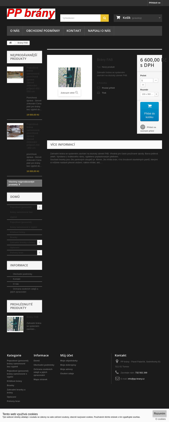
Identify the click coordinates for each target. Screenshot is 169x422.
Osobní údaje (67, 373)
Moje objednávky (69, 360)
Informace (19, 265)
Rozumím (159, 413)
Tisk (104, 93)
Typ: (99, 67)
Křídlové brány (17, 232)
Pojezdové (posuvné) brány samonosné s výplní (23, 224)
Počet (143, 75)
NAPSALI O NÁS (99, 31)
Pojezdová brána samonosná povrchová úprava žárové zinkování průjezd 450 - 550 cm (34, 79)
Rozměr (144, 89)
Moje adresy (66, 369)
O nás (14, 31)
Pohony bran (16, 252)
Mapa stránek (40, 379)
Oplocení (14, 247)
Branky (13, 237)
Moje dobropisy (68, 365)
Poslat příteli (108, 88)
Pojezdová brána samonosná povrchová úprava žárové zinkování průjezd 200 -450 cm (33, 136)
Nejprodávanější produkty (23, 57)
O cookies (160, 419)
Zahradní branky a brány (22, 242)
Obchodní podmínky (43, 31)
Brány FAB (32, 316)
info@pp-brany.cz (136, 379)
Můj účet (66, 355)
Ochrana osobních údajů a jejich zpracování (43, 372)
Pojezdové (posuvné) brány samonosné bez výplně (21, 212)
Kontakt (74, 31)
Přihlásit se (154, 2)
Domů (37, 360)
